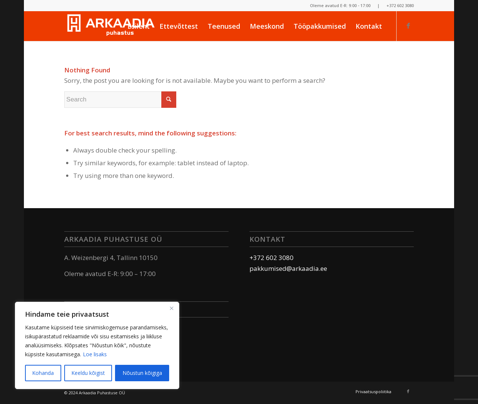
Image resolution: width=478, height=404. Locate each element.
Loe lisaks (95, 354)
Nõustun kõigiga (142, 372)
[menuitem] (138, 26)
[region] (97, 345)
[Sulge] (171, 308)
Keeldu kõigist (88, 372)
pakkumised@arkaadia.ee (288, 268)
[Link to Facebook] (408, 25)
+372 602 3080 (400, 5)
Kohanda (43, 372)
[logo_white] (111, 26)
